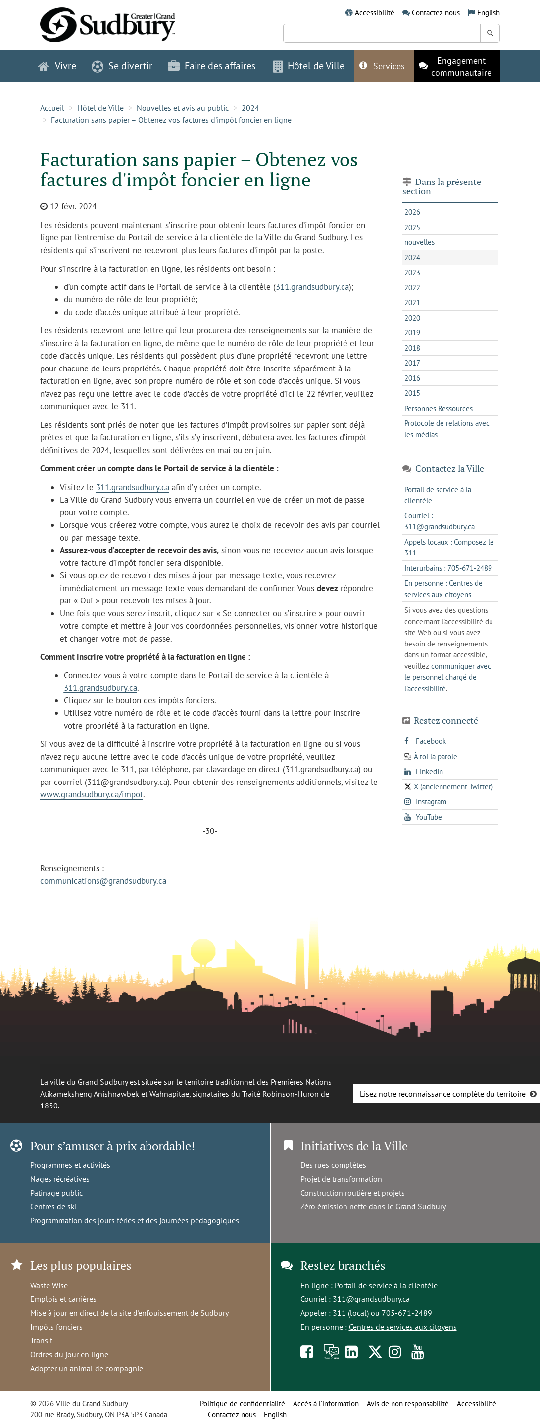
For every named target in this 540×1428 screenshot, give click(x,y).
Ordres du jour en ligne (69, 1354)
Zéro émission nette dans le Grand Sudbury (373, 1206)
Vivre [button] (57, 65)
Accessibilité (374, 12)
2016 (412, 378)
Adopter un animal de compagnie (86, 1368)
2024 (250, 108)
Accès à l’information (326, 1403)
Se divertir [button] (122, 65)
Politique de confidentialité (242, 1403)
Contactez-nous (436, 12)
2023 (412, 272)
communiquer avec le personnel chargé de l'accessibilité (447, 677)
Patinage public (56, 1193)
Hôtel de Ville (100, 108)
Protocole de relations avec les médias (447, 428)
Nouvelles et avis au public (183, 108)
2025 (412, 227)
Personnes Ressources (438, 408)
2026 (412, 212)
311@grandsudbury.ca (371, 1299)
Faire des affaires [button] (211, 65)
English (488, 12)
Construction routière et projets (352, 1193)
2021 (412, 302)
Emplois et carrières (63, 1299)
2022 (412, 287)
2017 (412, 363)
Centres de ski (53, 1206)
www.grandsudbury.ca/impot (91, 794)
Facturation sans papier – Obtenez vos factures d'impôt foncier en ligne (171, 120)
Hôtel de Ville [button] (308, 65)
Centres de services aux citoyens (403, 1327)
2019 (412, 332)
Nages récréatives (60, 1179)
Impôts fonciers (56, 1327)
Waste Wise (49, 1285)
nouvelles (419, 242)
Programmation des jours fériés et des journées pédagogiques (134, 1220)
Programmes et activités (70, 1165)
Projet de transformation (341, 1179)
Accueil (52, 108)
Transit (41, 1340)
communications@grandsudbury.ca (103, 880)
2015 (412, 393)
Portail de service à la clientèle (386, 1285)
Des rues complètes (333, 1165)
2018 (412, 348)
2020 (412, 317)
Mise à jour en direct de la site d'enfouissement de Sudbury (129, 1313)
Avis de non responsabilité (408, 1403)
